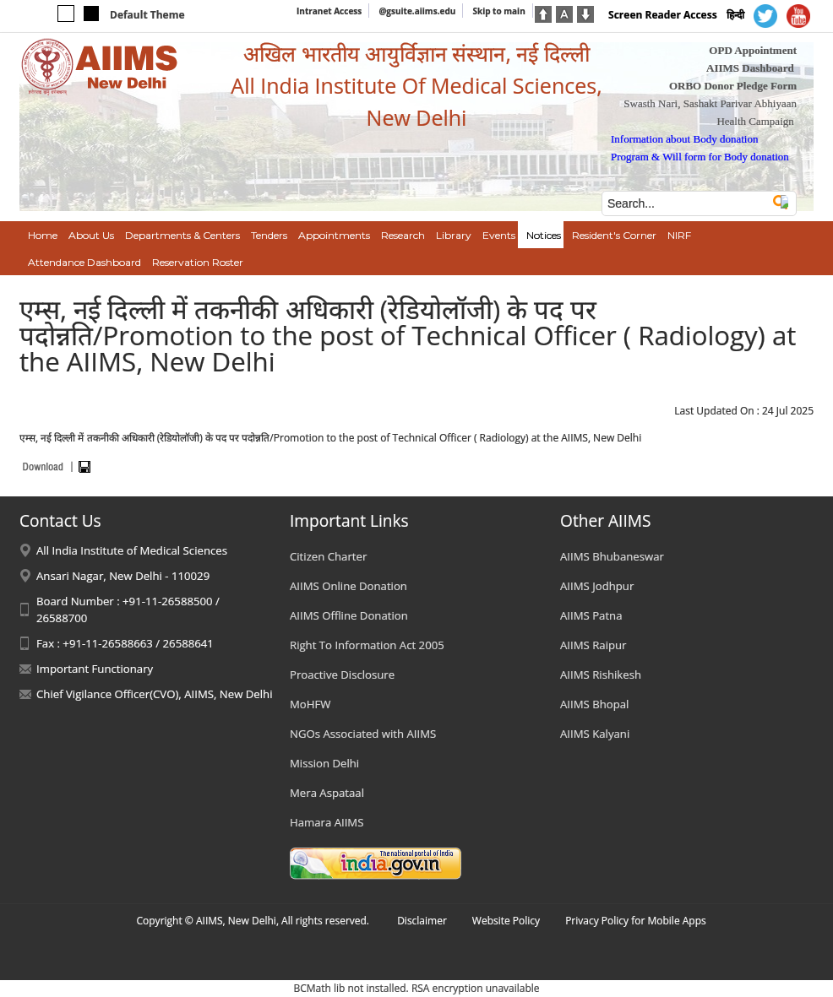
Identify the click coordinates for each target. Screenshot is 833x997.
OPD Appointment (753, 50)
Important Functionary (94, 668)
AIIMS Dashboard (750, 68)
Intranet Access (329, 11)
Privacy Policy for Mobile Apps (635, 920)
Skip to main (498, 11)
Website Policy (506, 920)
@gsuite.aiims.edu (416, 11)
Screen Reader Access (662, 15)
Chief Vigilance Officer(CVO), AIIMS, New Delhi (154, 694)
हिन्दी (735, 15)
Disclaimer (422, 920)
